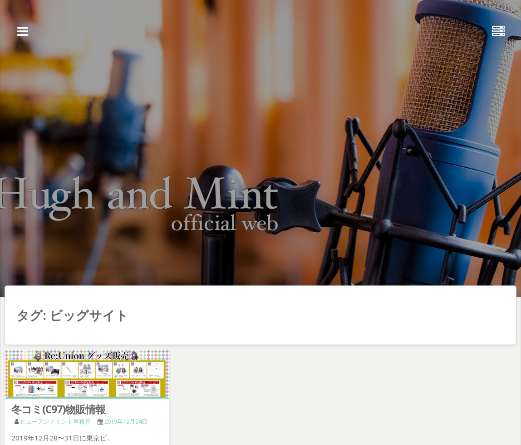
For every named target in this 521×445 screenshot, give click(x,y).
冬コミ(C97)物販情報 (58, 409)
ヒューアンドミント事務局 (55, 421)
